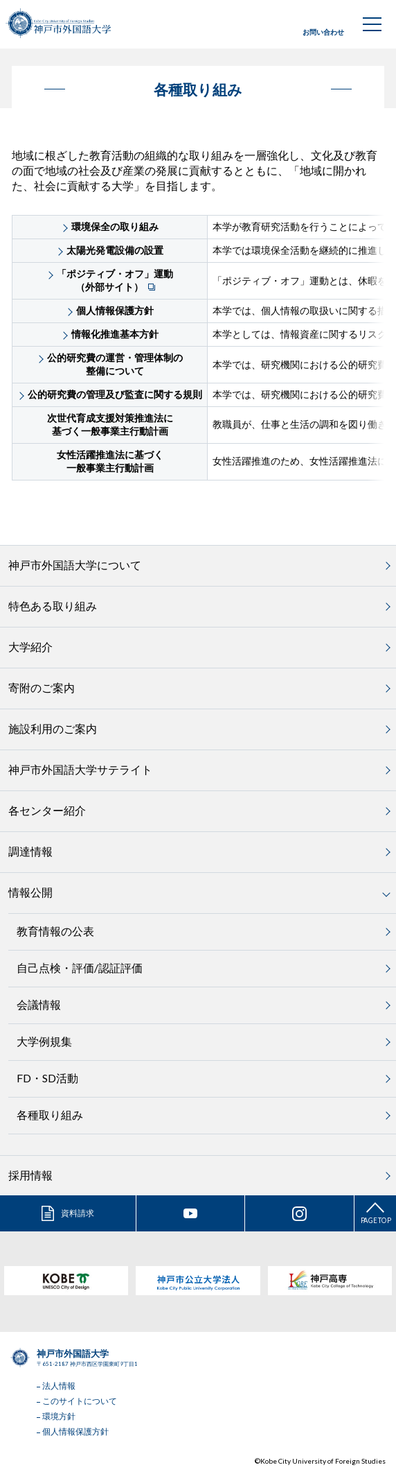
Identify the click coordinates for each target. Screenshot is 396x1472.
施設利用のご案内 (52, 728)
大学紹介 (30, 646)
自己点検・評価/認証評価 (80, 967)
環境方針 (58, 1416)
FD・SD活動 (47, 1077)
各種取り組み (50, 1114)
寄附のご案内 (41, 687)
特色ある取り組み (52, 605)
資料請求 (77, 1213)
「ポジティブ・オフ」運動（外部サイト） (115, 280)
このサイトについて (79, 1401)
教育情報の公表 (55, 930)
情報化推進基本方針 (115, 334)
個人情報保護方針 (115, 310)
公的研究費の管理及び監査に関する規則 (115, 394)
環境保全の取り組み (115, 226)
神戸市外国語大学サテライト (80, 769)
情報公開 (30, 892)
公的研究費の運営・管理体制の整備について (115, 364)
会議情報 (39, 1004)
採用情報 (30, 1174)
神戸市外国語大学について (74, 564)
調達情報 (30, 851)
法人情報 (58, 1385)
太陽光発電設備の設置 (114, 250)
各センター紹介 (47, 810)
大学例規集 (44, 1041)
